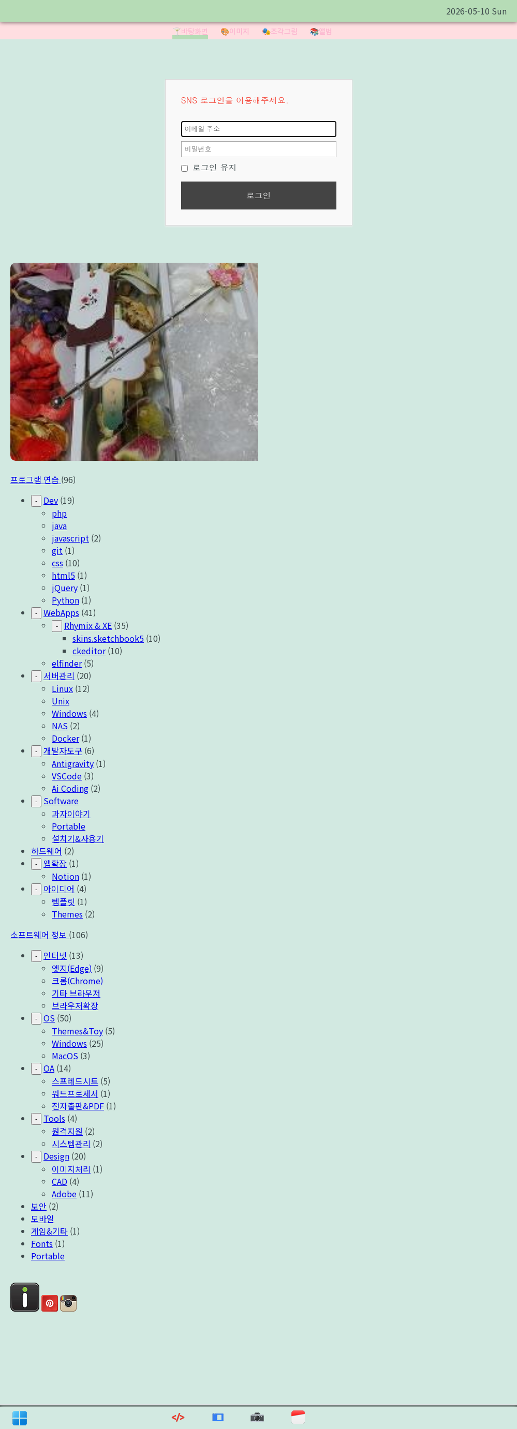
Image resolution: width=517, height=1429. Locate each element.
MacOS (65, 1055)
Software (61, 800)
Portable (68, 826)
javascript (70, 538)
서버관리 (59, 675)
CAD (59, 1181)
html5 (63, 575)
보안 (39, 1206)
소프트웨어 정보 (39, 934)
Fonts (42, 1243)
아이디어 (59, 888)
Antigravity (73, 763)
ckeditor (89, 650)
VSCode (67, 776)
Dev (50, 500)
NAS (60, 725)
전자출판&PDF (78, 1106)
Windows (69, 713)
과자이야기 (71, 813)
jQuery (65, 587)
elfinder (67, 663)
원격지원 (67, 1131)
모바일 (42, 1218)
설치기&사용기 (78, 838)
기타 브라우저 (76, 993)
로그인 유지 (209, 167)
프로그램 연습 (35, 479)
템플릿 (63, 901)
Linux (62, 688)
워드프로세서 (75, 1093)
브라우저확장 (75, 1005)
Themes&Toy (77, 1031)
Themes (67, 914)
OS (49, 1018)
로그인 (258, 195)
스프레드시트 (75, 1081)
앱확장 (55, 863)
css (57, 562)
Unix (60, 701)
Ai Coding (70, 788)
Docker (65, 738)
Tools (54, 1118)
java (59, 525)
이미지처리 (71, 1169)
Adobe (64, 1193)
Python (65, 600)
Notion (65, 876)
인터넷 (55, 955)
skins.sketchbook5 (108, 638)
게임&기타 (49, 1231)
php (59, 513)
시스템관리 (71, 1143)
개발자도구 (62, 750)
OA (48, 1068)
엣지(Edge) (72, 968)
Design (56, 1156)
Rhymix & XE (88, 625)
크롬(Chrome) (77, 980)
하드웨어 (46, 851)
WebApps (61, 612)
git (57, 550)
